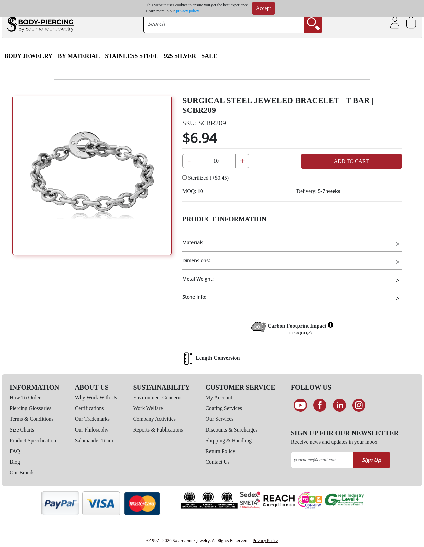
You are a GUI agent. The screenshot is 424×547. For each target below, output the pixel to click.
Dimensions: (196, 260)
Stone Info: (194, 297)
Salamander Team (94, 440)
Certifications (89, 408)
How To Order (25, 397)
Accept (263, 8)
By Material (79, 56)
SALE (209, 56)
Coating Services (223, 408)
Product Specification (33, 440)
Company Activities (154, 419)
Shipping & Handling (228, 440)
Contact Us (217, 462)
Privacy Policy (265, 540)
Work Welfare (148, 408)
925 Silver (180, 56)
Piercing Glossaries (30, 408)
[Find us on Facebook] (320, 405)
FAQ (15, 451)
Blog (15, 462)
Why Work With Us (96, 397)
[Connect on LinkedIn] (339, 405)
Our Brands (22, 472)
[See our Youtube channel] (300, 405)
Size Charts (22, 430)
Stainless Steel (131, 56)
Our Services (219, 419)
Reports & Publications (158, 430)
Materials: (193, 242)
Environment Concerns (157, 397)
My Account (218, 397)
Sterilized (205, 178)
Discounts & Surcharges (231, 430)
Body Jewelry (28, 56)
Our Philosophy (92, 430)
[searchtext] (223, 23)
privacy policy (187, 11)
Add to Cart (351, 161)
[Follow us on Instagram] (359, 405)
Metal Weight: (198, 279)
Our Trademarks (92, 419)
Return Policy (220, 451)
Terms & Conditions (31, 419)
